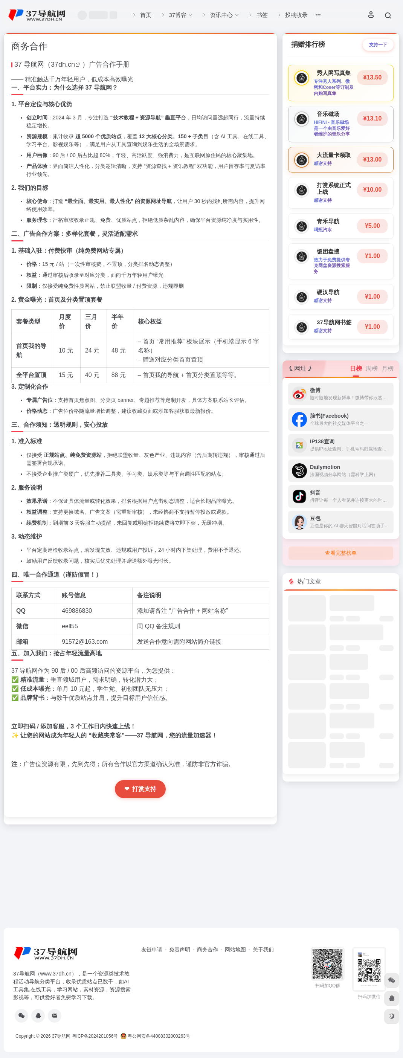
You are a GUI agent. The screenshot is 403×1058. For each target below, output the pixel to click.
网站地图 (235, 950)
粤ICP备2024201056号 (95, 1036)
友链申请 (151, 950)
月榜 (388, 368)
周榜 (372, 368)
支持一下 (378, 44)
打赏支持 (140, 789)
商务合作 (207, 950)
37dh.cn (63, 64)
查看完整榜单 (341, 553)
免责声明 (179, 950)
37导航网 (61, 1036)
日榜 (356, 368)
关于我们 (263, 950)
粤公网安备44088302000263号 (155, 1036)
